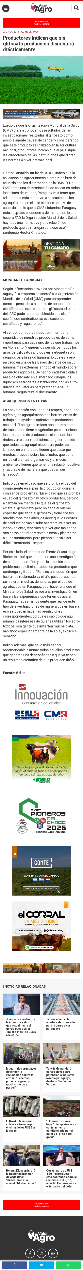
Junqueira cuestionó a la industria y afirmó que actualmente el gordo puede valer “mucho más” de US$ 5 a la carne (21, 1027)
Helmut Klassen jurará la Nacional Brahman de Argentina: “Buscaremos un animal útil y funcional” (21, 1177)
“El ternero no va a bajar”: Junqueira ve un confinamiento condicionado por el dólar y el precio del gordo (61, 1129)
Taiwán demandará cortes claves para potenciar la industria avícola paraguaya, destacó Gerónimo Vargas (60, 1076)
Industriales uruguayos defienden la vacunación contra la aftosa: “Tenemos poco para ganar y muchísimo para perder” (21, 1078)
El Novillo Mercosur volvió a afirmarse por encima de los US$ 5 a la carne (20, 1126)
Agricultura (29, 31)
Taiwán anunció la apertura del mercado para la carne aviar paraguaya (60, 1024)
